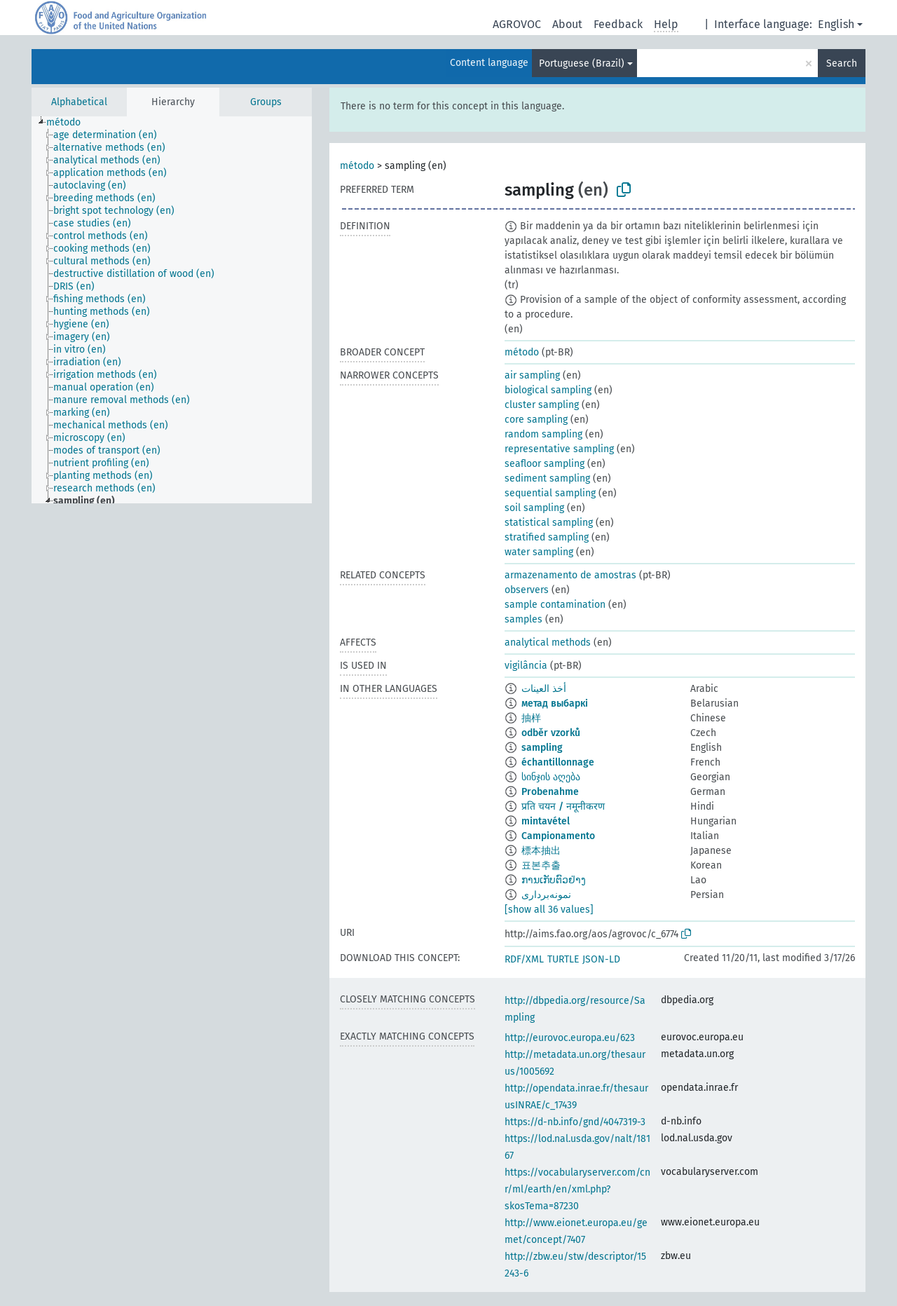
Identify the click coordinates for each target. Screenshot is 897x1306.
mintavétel (545, 821)
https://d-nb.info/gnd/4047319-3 (575, 1122)
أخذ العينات (543, 689)
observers (527, 590)
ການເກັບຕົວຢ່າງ (553, 880)
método (357, 166)
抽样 (531, 718)
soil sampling (534, 508)
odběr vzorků (550, 733)
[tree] (172, 309)
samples (523, 619)
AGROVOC (517, 24)
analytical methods (548, 642)
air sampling (532, 375)
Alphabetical (79, 102)
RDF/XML (524, 959)
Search (841, 63)
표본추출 (541, 865)
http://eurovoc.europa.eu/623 (570, 1038)
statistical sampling (549, 523)
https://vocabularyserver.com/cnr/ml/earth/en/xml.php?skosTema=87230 (577, 1189)
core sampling (536, 420)
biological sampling (548, 390)
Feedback (618, 24)
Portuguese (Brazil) (581, 63)
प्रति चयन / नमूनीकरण (563, 806)
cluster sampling (542, 405)
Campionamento (558, 836)
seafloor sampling (544, 464)
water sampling (539, 552)
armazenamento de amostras (570, 575)
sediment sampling (547, 478)
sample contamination (555, 605)
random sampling (543, 434)
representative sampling (559, 449)
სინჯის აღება (550, 777)
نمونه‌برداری (546, 895)
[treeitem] (69, 122)
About (567, 24)
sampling (542, 748)
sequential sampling (550, 493)
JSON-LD (601, 959)
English (836, 24)
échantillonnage (557, 762)
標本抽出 (541, 851)
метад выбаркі (554, 703)
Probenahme (550, 792)
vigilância (526, 666)
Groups (266, 102)
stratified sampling (547, 537)
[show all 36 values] (549, 910)
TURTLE (563, 959)
